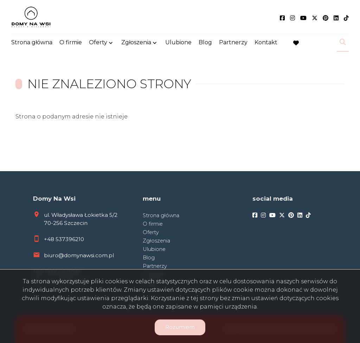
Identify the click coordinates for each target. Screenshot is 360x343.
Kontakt (266, 43)
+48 (50, 239)
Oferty (98, 43)
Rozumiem (180, 327)
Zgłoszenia (136, 43)
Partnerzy (233, 43)
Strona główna (31, 43)
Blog (205, 43)
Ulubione (178, 43)
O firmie (70, 43)
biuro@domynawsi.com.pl (79, 255)
